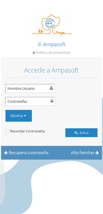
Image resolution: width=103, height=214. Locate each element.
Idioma (18, 115)
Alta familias (85, 152)
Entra (81, 132)
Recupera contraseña (26, 152)
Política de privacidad (51, 52)
